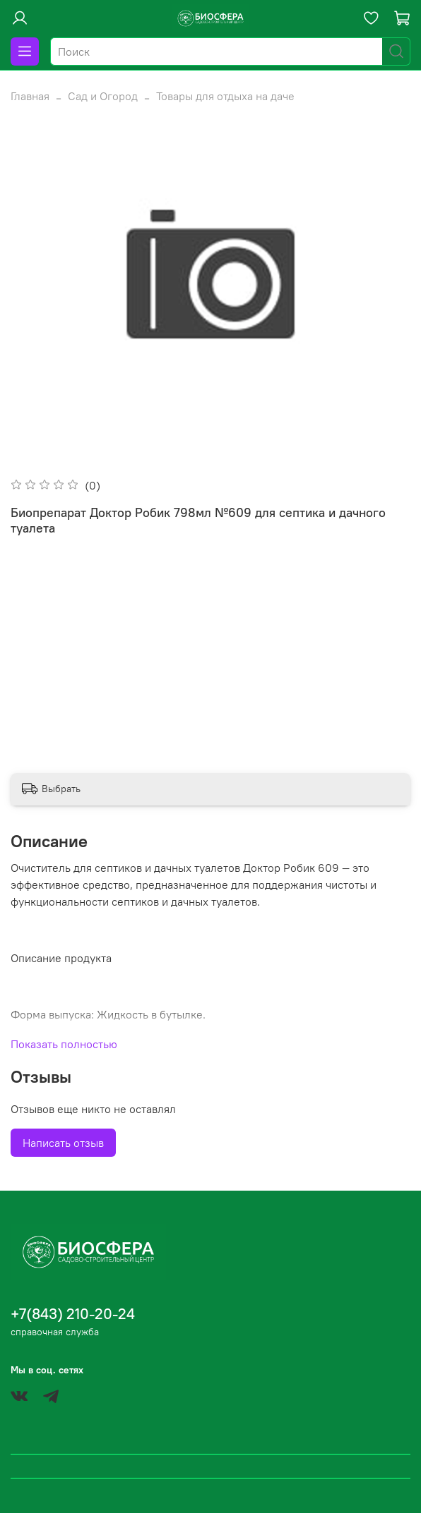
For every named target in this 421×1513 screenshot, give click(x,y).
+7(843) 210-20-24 (73, 1313)
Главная (30, 96)
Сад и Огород (103, 96)
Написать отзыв (63, 1143)
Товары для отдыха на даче (225, 96)
